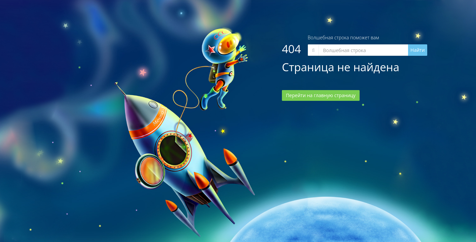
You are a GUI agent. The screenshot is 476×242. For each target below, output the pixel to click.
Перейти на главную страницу (321, 95)
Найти (417, 50)
